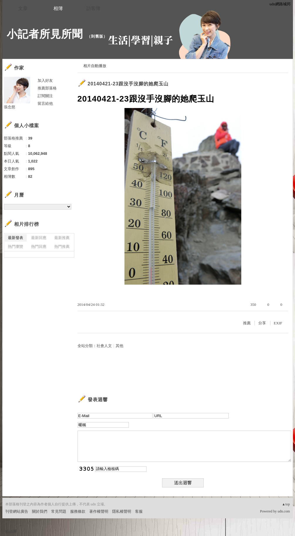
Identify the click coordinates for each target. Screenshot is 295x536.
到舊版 (97, 36)
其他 (119, 345)
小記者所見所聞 (45, 34)
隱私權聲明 (121, 511)
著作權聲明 (98, 511)
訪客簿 (93, 8)
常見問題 (58, 511)
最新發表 (15, 237)
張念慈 (9, 107)
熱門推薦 (62, 246)
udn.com (284, 511)
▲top (286, 504)
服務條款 (77, 511)
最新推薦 (62, 237)
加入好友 (45, 80)
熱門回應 (38, 246)
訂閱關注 (45, 96)
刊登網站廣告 (16, 511)
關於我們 (39, 511)
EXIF (278, 323)
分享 (262, 323)
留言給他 (45, 103)
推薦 (247, 323)
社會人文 (104, 345)
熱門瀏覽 (15, 246)
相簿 (58, 8)
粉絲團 (11, 531)
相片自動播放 (94, 66)
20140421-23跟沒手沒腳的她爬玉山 (128, 83)
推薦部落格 (47, 88)
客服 (139, 511)
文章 (23, 8)
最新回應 (38, 237)
